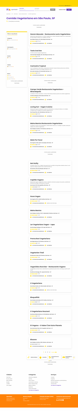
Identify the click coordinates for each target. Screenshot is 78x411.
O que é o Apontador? (10, 401)
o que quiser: (21, 8)
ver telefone (50, 45)
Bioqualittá (35, 301)
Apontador (8, 13)
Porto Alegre (8, 388)
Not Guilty (35, 167)
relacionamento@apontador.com (63, 401)
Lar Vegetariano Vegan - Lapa (43, 228)
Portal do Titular (43, 402)
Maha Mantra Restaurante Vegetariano (47, 127)
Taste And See (37, 53)
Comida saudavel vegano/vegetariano (39, 55)
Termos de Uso (9, 404)
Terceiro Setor (54, 387)
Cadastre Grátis (62, 9)
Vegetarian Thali (38, 256)
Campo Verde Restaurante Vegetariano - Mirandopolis (48, 92)
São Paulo (8, 380)
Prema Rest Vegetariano (41, 242)
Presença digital (26, 404)
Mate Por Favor (37, 143)
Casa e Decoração (32, 392)
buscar (52, 9)
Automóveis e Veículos (33, 385)
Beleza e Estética (32, 388)
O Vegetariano (37, 287)
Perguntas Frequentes (10, 402)
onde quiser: (37, 8)
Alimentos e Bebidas (33, 380)
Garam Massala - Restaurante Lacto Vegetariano (46, 35)
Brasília (7, 385)
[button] (49, 364)
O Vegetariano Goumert (41, 315)
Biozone (34, 343)
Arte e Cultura (31, 384)
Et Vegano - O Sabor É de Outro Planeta (47, 329)
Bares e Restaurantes (33, 387)
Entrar (69, 9)
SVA (24, 402)
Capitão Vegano (38, 183)
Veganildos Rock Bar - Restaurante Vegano (49, 270)
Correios (52, 380)
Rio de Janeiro (9, 382)
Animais (30, 382)
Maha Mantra (36, 214)
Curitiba (8, 387)
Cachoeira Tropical (39, 68)
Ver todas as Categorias (34, 393)
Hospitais (53, 382)
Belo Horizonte (9, 384)
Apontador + (25, 401)
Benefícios (31, 390)
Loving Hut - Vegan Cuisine (42, 110)
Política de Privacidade (44, 401)
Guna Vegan (36, 200)
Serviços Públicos (54, 385)
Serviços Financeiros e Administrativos (59, 384)
